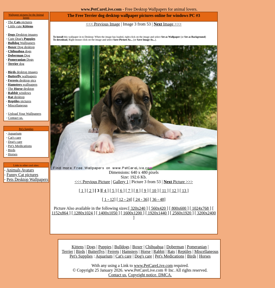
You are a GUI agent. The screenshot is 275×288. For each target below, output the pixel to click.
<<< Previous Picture (92, 182)
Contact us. (15, 118)
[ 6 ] (121, 190)
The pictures (20, 22)
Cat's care (14, 137)
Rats (171, 251)
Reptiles (184, 251)
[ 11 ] (163, 190)
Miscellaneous (18, 105)
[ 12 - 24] (124, 199)
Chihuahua (154, 247)
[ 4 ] (105, 190)
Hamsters (130, 251)
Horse (145, 251)
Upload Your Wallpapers (24, 114)
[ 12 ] (174, 190)
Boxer (137, 247)
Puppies (105, 247)
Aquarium (15, 133)
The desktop (21, 89)
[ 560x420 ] (158, 208)
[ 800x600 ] (179, 208)
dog (16, 64)
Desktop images (23, 34)
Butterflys (96, 251)
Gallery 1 (121, 182)
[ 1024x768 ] (200, 208)
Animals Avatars (20, 170)
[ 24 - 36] (141, 199)
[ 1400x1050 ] (108, 213)
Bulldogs (122, 247)
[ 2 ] (90, 190)
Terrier (67, 251)
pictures (19, 101)
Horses (12, 154)
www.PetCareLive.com (153, 265)
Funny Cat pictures (22, 174)
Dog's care (15, 142)
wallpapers (22, 76)
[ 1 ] (82, 190)
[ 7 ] (129, 190)
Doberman (175, 247)
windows (19, 93)
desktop (16, 97)
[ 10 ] (154, 190)
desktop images (23, 72)
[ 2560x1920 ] (182, 213)
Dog (19, 55)
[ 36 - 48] (157, 199)
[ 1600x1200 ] (132, 213)
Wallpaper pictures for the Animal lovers (26, 16)
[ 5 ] (113, 190)
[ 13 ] (184, 190)
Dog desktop (21, 47)
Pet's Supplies (26, 128)
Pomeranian (197, 247)
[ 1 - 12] (109, 199)
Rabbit (159, 251)
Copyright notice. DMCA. (150, 275)
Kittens (78, 247)
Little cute (20, 26)
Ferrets (113, 251)
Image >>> (168, 24)
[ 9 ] (145, 190)
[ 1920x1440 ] (157, 213)
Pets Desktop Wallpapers (27, 179)
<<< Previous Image (103, 24)
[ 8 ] (137, 190)
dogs (19, 51)
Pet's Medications (20, 146)
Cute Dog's (21, 39)
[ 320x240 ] (138, 208)
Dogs (21, 59)
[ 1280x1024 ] (83, 213)
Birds (11, 150)
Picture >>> (178, 182)
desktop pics (22, 80)
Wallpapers (21, 43)
